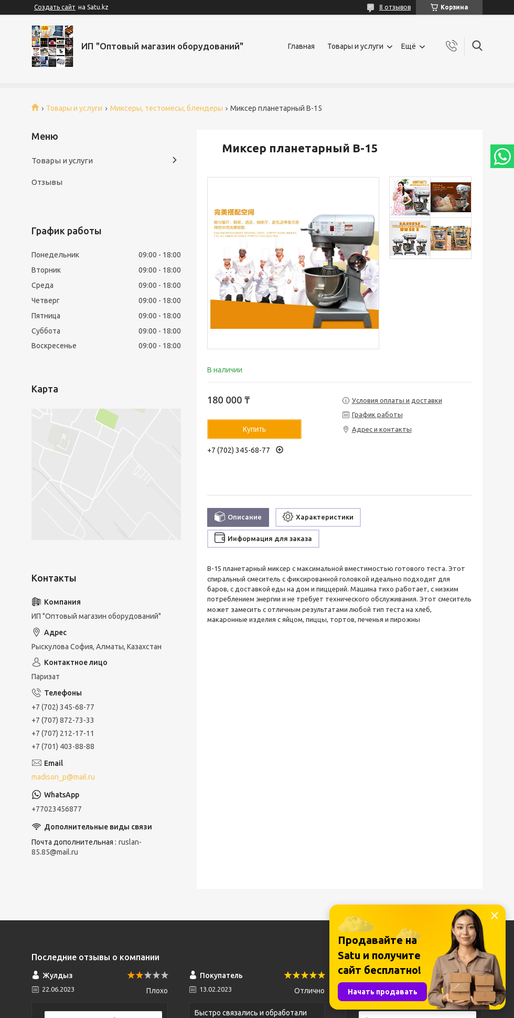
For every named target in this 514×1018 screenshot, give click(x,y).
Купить (254, 429)
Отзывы (46, 182)
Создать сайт (55, 7)
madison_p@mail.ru (63, 777)
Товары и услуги (355, 46)
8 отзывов (395, 7)
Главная (301, 46)
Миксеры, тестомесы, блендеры (166, 108)
